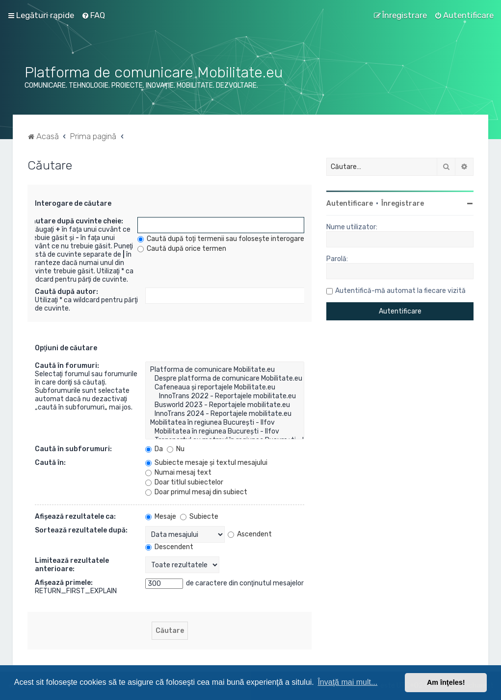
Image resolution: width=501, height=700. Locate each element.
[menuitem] (93, 15)
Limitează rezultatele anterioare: (72, 564)
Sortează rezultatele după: (81, 530)
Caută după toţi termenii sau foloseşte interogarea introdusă (238, 239)
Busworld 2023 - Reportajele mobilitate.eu (224, 405)
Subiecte (199, 516)
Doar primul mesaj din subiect (196, 492)
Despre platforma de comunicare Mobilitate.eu (224, 378)
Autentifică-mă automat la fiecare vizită (400, 291)
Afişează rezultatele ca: (75, 516)
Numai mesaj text (178, 472)
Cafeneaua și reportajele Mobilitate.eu (224, 387)
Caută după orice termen (181, 248)
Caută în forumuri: (67, 366)
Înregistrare (402, 203)
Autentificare (349, 203)
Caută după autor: (66, 292)
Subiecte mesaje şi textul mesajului (206, 463)
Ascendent (250, 534)
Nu (176, 449)
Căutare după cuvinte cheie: (75, 221)
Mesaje (160, 516)
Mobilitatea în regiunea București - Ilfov (224, 422)
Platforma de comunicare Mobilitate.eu (224, 369)
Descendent (169, 547)
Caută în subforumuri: (73, 449)
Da (154, 449)
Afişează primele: (64, 583)
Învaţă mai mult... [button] (347, 682)
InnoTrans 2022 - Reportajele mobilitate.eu (224, 396)
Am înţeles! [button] (446, 682)
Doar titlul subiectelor (184, 482)
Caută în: (50, 463)
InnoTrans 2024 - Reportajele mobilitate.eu (224, 414)
